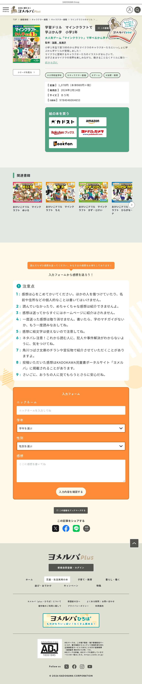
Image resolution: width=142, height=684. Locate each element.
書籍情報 (24, 19)
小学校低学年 (55, 75)
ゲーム (97, 75)
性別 (20, 437)
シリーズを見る (25, 72)
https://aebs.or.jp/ (93, 654)
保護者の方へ (74, 601)
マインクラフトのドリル (81, 19)
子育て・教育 (85, 579)
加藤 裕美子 (59, 42)
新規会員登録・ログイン (71, 567)
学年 (20, 420)
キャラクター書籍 (40, 19)
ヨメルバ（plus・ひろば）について (44, 601)
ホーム (29, 579)
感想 (20, 455)
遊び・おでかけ (43, 585)
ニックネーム (27, 402)
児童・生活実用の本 (57, 579)
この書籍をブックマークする (72, 510)
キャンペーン (71, 585)
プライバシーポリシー (78, 605)
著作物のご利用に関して (49, 605)
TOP (15, 19)
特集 (98, 585)
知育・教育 (113, 75)
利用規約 (99, 605)
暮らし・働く (112, 579)
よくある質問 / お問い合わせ (101, 601)
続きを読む (51, 62)
